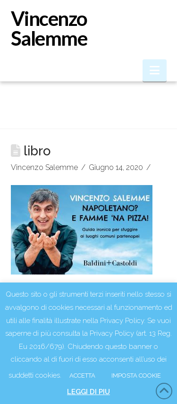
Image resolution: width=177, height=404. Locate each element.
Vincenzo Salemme (49, 28)
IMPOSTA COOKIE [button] (136, 375)
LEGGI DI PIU (88, 392)
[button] (155, 70)
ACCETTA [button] (82, 375)
